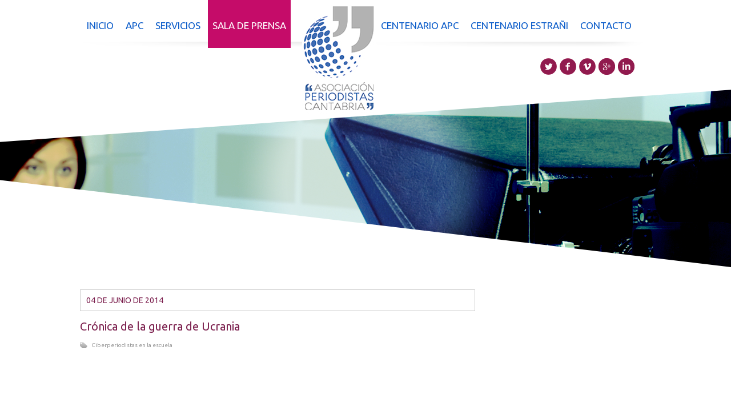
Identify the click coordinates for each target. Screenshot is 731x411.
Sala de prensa (249, 25)
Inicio (100, 25)
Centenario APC (420, 25)
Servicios (177, 25)
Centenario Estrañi (519, 25)
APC (134, 25)
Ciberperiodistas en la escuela (131, 345)
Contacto (606, 25)
